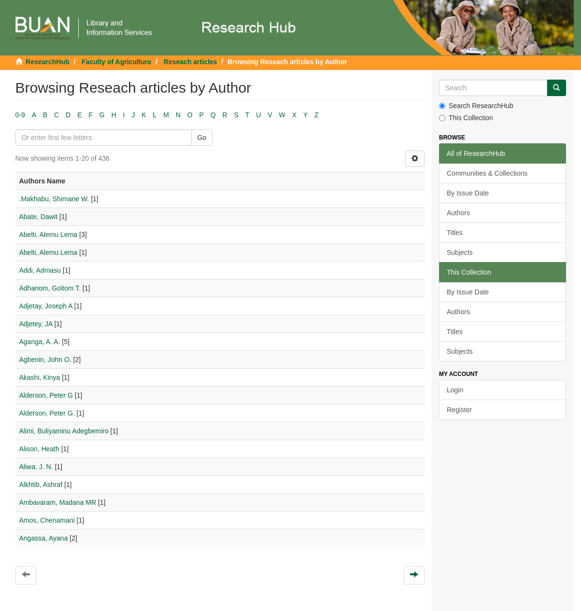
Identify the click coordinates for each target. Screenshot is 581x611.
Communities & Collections (487, 173)
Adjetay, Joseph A (45, 306)
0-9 (20, 115)
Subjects (460, 252)
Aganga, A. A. (39, 342)
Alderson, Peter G (46, 395)
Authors (458, 213)
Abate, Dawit (38, 217)
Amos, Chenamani (47, 520)
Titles (455, 232)
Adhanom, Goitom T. (50, 288)
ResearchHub (47, 62)
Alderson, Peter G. (47, 413)
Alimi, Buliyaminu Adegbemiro (64, 431)
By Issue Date (468, 193)
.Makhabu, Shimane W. (54, 199)
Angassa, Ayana (43, 538)
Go (202, 137)
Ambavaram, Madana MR (58, 502)
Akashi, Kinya (39, 377)
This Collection (466, 118)
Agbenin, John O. (45, 359)
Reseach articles (190, 62)
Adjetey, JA (36, 324)
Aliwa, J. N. (36, 467)
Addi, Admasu (40, 270)
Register (459, 410)
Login (455, 390)
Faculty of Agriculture (116, 62)
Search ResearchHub (476, 106)
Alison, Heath (39, 449)
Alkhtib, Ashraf (41, 484)
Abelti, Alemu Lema (48, 234)
